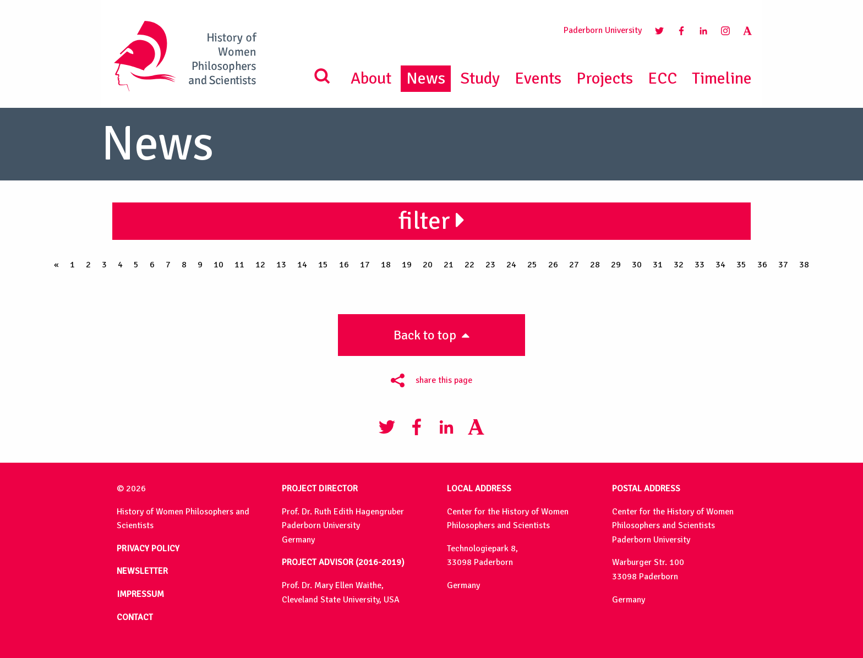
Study (480, 78)
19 (407, 264)
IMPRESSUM (140, 594)
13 (281, 264)
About (371, 78)
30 (637, 264)
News (425, 78)
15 (323, 264)
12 (260, 264)
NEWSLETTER (142, 571)
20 (428, 264)
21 (449, 264)
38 (804, 264)
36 (762, 264)
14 (302, 264)
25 (532, 264)
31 (658, 264)
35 (741, 264)
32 (679, 264)
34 (720, 264)
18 (386, 264)
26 (553, 264)
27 (574, 264)
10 (218, 264)
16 (344, 264)
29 (616, 264)
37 (783, 264)
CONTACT (135, 617)
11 (239, 264)
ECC (662, 78)
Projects (604, 78)
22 (469, 264)
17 (365, 264)
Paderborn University (603, 30)
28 (595, 264)
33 (699, 264)
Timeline (722, 78)
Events (538, 78)
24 (511, 264)
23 (490, 264)
